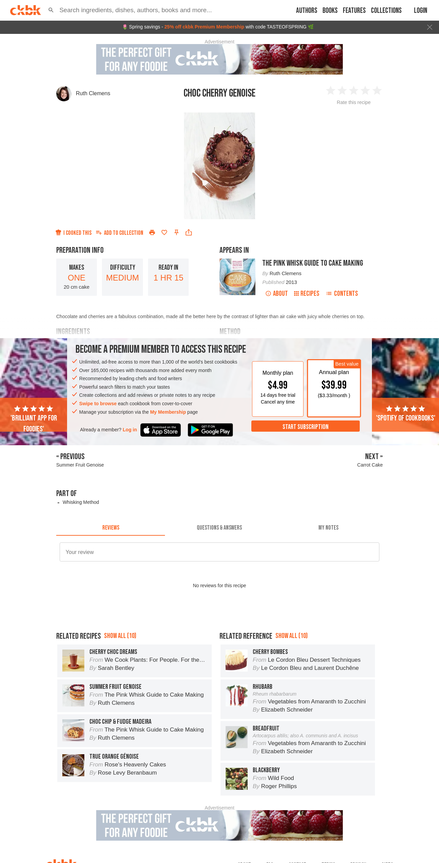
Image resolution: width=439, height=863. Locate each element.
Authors (306, 10)
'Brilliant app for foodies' (34, 419)
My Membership (168, 412)
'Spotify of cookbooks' (405, 414)
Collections (386, 10)
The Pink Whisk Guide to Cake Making (312, 263)
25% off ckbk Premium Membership (204, 26)
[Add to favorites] (164, 232)
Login (420, 10)
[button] (51, 10)
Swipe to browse (98, 403)
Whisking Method (81, 502)
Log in (130, 429)
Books (330, 10)
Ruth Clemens (93, 93)
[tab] (110, 527)
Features (354, 10)
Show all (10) (120, 636)
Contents (342, 293)
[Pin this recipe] (176, 232)
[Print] (152, 232)
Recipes (306, 293)
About (276, 293)
